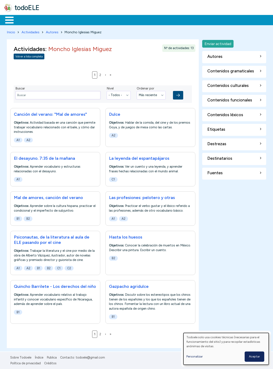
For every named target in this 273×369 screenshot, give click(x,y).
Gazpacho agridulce (129, 285)
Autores (52, 31)
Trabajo (76, 19)
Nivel (110, 88)
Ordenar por (145, 88)
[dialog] (226, 349)
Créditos (50, 362)
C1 (113, 178)
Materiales (23, 19)
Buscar (175, 20)
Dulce (114, 113)
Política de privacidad (25, 362)
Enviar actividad (218, 43)
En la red (101, 19)
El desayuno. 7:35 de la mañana (44, 157)
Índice (39, 357)
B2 (28, 218)
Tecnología (127, 19)
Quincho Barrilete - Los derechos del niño (55, 285)
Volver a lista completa (29, 55)
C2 (69, 267)
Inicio (7, 20)
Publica (52, 357)
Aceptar (254, 356)
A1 (18, 139)
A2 (28, 139)
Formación (51, 19)
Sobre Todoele (20, 357)
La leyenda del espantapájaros (139, 157)
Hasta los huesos (125, 236)
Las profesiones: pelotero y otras (142, 196)
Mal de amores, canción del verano (48, 196)
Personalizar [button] (194, 356)
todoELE (27, 8)
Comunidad (156, 19)
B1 (18, 218)
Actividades (30, 31)
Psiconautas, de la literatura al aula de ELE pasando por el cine (51, 239)
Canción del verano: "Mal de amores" (50, 113)
